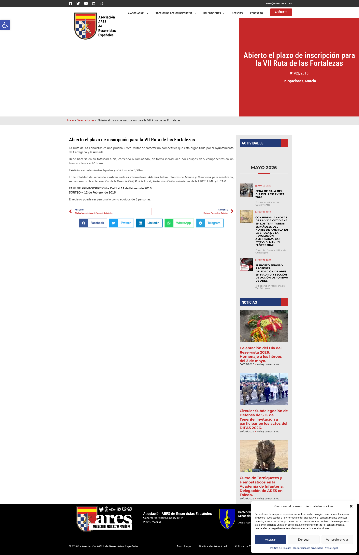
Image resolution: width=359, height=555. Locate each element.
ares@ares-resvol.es (279, 3)
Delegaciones (214, 13)
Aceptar (270, 539)
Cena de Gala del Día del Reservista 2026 (269, 205)
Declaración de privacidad (308, 548)
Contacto (256, 13)
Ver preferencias (337, 539)
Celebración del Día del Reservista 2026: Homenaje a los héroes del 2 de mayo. (261, 351)
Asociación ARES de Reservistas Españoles (177, 513)
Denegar (304, 539)
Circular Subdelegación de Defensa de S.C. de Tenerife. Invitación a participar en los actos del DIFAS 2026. (264, 410)
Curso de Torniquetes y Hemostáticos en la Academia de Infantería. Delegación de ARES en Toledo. (262, 472)
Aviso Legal (331, 548)
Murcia (324, 81)
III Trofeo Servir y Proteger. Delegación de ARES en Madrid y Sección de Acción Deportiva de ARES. (271, 276)
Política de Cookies (280, 548)
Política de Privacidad (213, 546)
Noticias (237, 13)
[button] (5, 25)
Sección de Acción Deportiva (175, 13)
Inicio (70, 120)
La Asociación (137, 13)
